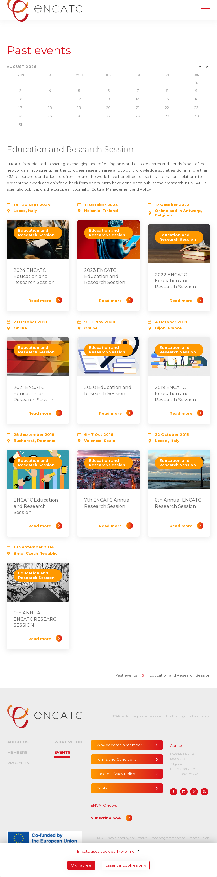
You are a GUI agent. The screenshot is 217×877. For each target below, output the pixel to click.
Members (17, 752)
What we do (68, 742)
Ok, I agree (81, 865)
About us (18, 742)
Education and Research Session (179, 675)
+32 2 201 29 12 (185, 769)
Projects (18, 762)
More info (125, 851)
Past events (39, 50)
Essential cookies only (125, 865)
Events (62, 752)
